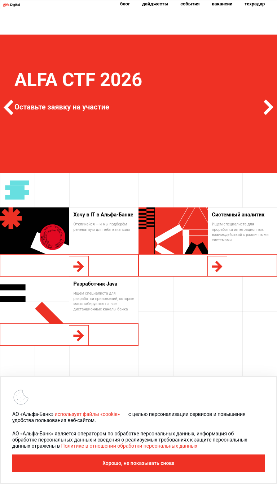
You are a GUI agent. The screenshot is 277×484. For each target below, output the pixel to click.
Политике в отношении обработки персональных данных (129, 446)
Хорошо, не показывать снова (138, 463)
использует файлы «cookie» (87, 414)
